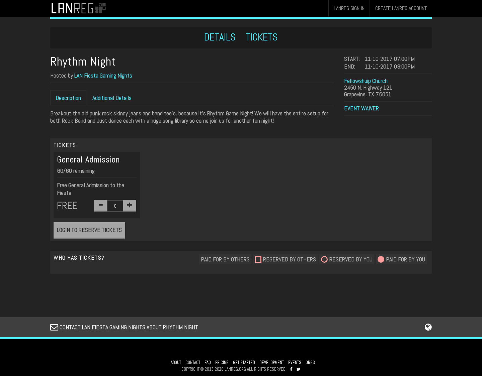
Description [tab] (68, 98)
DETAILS (220, 37)
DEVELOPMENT (271, 362)
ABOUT (176, 362)
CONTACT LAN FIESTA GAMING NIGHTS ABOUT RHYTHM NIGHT (124, 327)
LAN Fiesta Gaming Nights (103, 75)
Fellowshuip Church (366, 81)
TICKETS (262, 37)
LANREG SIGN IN (349, 8)
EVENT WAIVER (361, 108)
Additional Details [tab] (112, 98)
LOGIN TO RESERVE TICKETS (89, 230)
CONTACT (192, 362)
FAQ (208, 362)
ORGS (310, 362)
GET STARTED (244, 362)
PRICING (222, 362)
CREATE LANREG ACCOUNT (401, 8)
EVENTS (294, 362)
